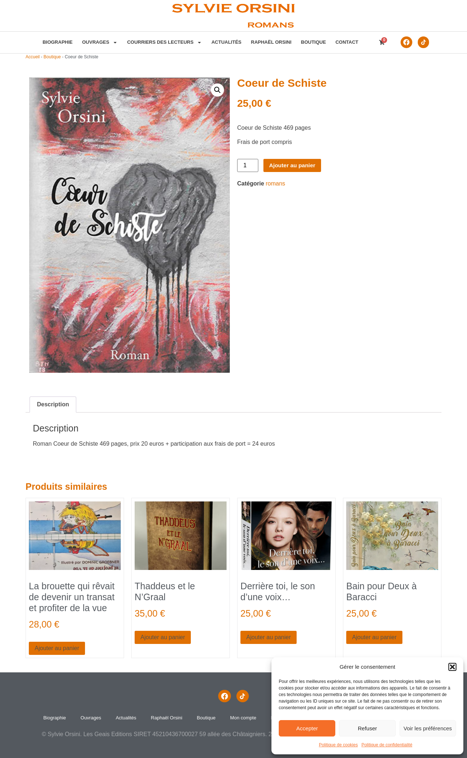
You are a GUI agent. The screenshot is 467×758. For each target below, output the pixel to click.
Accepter (307, 728)
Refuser (367, 728)
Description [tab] (53, 404)
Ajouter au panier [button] (57, 648)
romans (275, 183)
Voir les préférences (428, 728)
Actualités (225, 42)
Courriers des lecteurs (163, 42)
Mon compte (243, 717)
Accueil (33, 56)
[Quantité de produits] (247, 165)
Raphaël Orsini (270, 42)
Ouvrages (98, 42)
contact (346, 42)
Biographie (57, 42)
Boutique (312, 42)
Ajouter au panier (293, 165)
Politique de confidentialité (387, 744)
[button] (452, 667)
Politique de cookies (338, 744)
